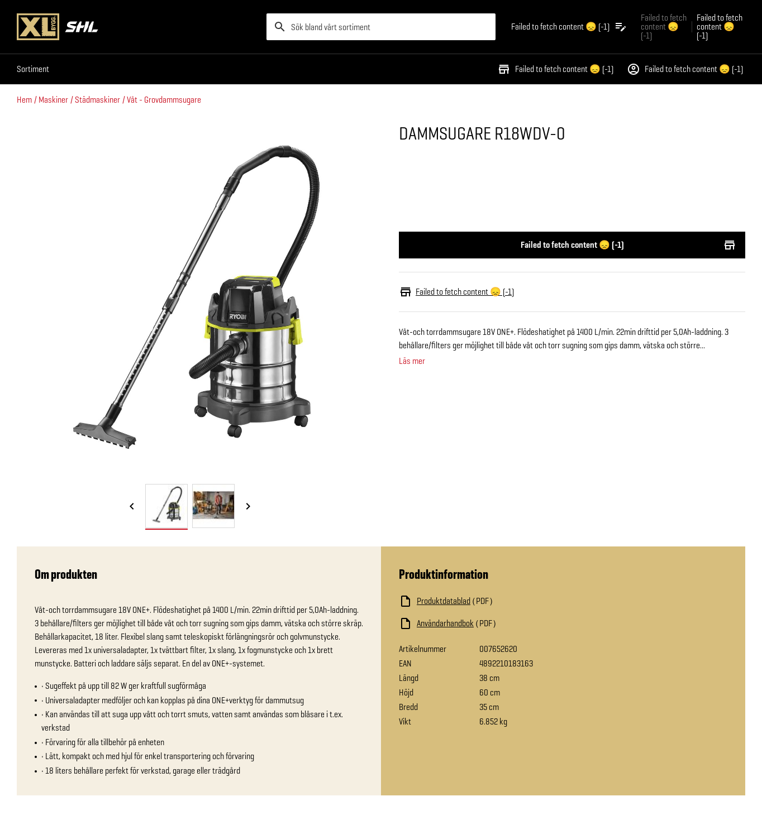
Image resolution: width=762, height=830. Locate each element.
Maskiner (53, 99)
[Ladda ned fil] (510, 601)
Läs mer (412, 361)
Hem (24, 99)
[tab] (166, 506)
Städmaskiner (97, 99)
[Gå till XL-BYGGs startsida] (137, 26)
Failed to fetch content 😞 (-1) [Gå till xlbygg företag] (664, 26)
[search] (381, 26)
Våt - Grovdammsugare (164, 99)
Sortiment (33, 69)
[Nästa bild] (248, 507)
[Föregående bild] (132, 507)
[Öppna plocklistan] (569, 27)
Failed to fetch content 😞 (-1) (555, 69)
